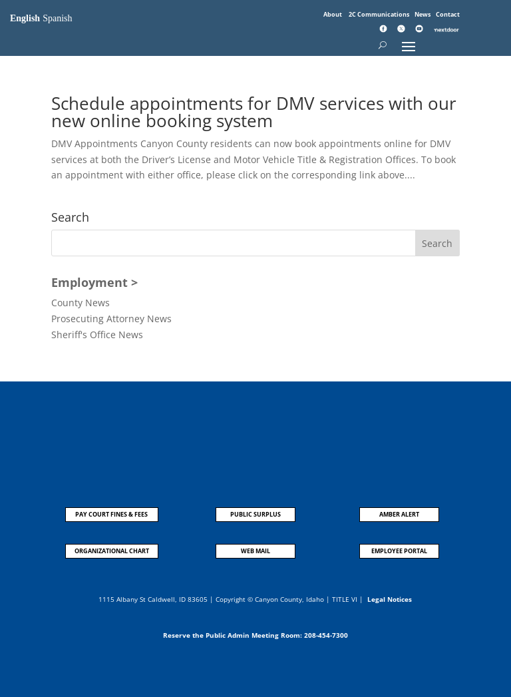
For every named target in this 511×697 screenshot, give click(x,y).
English (25, 18)
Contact (448, 14)
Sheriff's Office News (97, 334)
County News (80, 302)
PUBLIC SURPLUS (255, 514)
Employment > (94, 282)
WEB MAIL (255, 551)
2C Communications (380, 14)
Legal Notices (389, 599)
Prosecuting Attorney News (111, 318)
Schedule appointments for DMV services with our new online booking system (253, 111)
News (423, 14)
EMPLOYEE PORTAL (399, 551)
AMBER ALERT (399, 514)
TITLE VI (344, 599)
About (333, 14)
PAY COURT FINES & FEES (111, 514)
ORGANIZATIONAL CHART (112, 551)
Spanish (57, 18)
